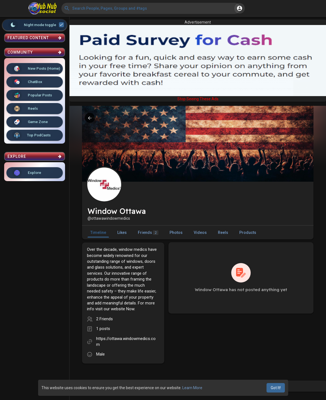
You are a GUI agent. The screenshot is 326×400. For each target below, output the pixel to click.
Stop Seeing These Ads (197, 99)
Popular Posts (32, 95)
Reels (25, 109)
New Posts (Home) (36, 69)
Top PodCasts (31, 135)
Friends (148, 232)
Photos (176, 232)
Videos (200, 232)
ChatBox (27, 82)
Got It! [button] (276, 388)
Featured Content (35, 38)
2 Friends (104, 318)
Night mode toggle (36, 25)
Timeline (98, 232)
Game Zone (30, 122)
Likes (122, 232)
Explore (26, 173)
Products (247, 232)
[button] (150, 8)
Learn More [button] (192, 388)
